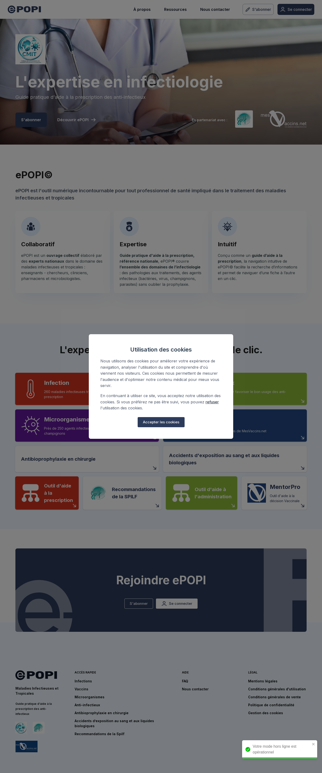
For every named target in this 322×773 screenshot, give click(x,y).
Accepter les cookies (161, 422)
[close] (316, 744)
